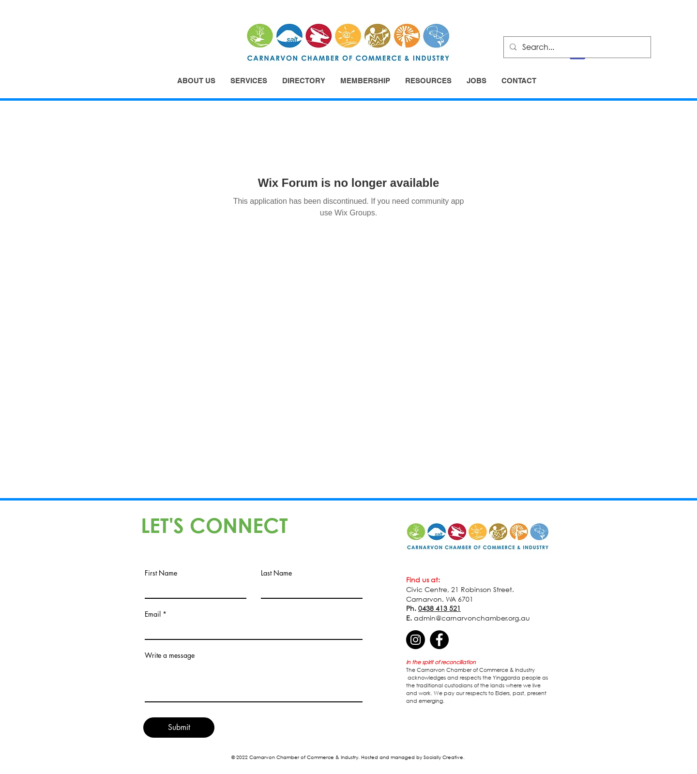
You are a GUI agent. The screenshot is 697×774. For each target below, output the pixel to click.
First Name (161, 573)
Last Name (276, 573)
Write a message (170, 655)
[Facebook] (439, 639)
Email (153, 614)
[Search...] (576, 47)
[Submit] (178, 727)
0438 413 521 (439, 608)
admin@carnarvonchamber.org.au (472, 617)
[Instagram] (415, 639)
